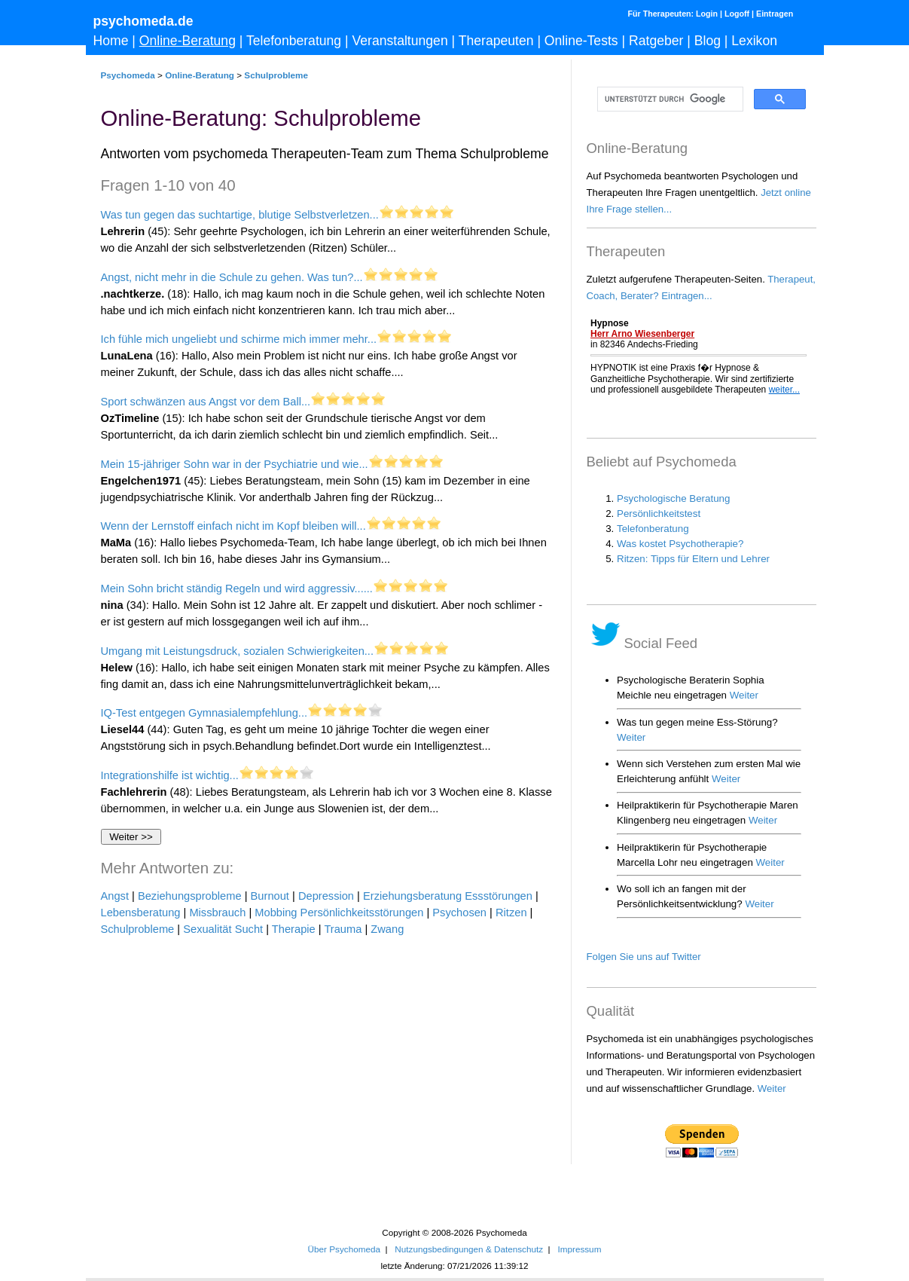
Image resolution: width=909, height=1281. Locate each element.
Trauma (342, 929)
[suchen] (669, 99)
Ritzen (511, 912)
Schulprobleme (276, 75)
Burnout (270, 896)
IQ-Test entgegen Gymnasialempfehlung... (204, 713)
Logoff (736, 13)
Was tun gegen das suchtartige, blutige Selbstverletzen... (240, 215)
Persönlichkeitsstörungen (362, 912)
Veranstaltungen (400, 40)
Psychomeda (128, 75)
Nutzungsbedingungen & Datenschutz (469, 1249)
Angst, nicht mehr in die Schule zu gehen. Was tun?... (232, 277)
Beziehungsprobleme (190, 896)
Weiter (772, 1088)
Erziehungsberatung (412, 896)
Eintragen (774, 13)
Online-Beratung (187, 40)
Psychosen (459, 912)
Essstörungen (498, 896)
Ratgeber (656, 40)
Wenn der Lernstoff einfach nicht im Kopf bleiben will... (233, 526)
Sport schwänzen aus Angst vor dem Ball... (206, 402)
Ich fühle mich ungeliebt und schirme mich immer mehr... (239, 339)
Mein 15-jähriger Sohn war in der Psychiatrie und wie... (234, 464)
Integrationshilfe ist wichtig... (170, 775)
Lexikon (754, 40)
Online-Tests (581, 40)
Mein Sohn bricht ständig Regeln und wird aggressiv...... (237, 588)
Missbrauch (217, 912)
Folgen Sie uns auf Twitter (644, 956)
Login (707, 13)
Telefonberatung (293, 40)
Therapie (294, 929)
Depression (326, 896)
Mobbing (276, 912)
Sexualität (207, 929)
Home (111, 40)
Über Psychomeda (344, 1249)
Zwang (387, 929)
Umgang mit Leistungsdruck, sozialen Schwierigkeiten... (237, 651)
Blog (707, 40)
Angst (115, 896)
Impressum (579, 1249)
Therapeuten (496, 40)
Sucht (249, 929)
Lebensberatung (141, 912)
